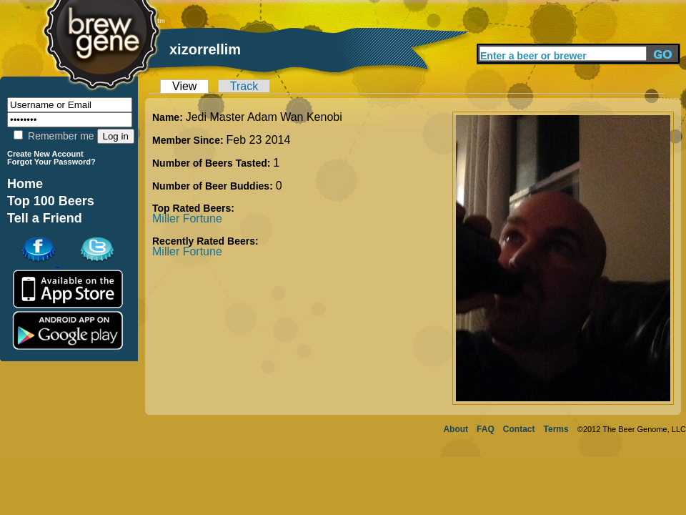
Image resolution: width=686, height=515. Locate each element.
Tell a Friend (44, 218)
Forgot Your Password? (51, 161)
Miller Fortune (187, 218)
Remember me (54, 136)
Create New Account (45, 153)
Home (25, 184)
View (184, 86)
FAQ (485, 429)
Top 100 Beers (50, 201)
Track (244, 86)
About (455, 429)
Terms (556, 429)
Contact (519, 429)
